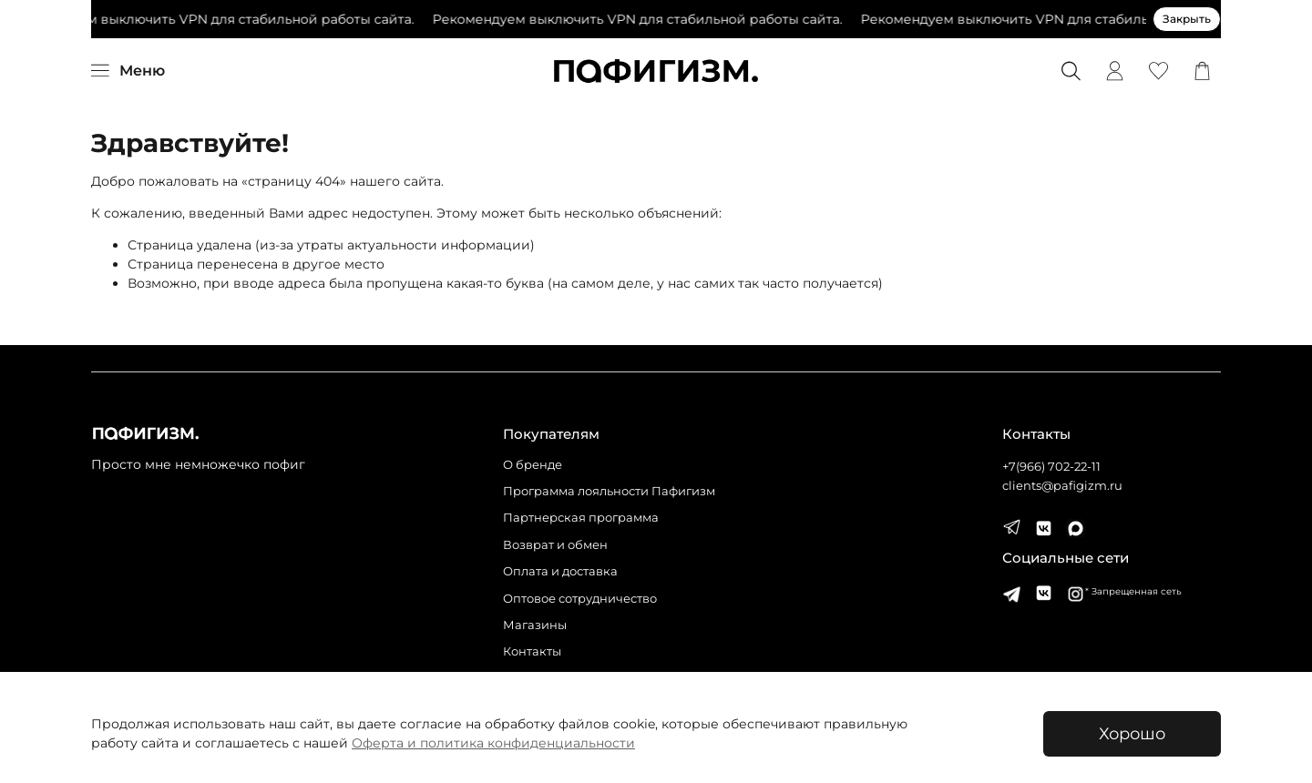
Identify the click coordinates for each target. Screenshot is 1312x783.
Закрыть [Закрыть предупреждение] (1187, 18)
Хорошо (1132, 733)
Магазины (535, 625)
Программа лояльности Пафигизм (609, 491)
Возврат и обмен (555, 545)
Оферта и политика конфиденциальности (493, 743)
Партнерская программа (581, 517)
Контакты (532, 651)
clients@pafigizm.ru (1062, 486)
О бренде (532, 465)
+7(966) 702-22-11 (1051, 466)
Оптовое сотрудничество (580, 598)
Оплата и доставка (560, 571)
